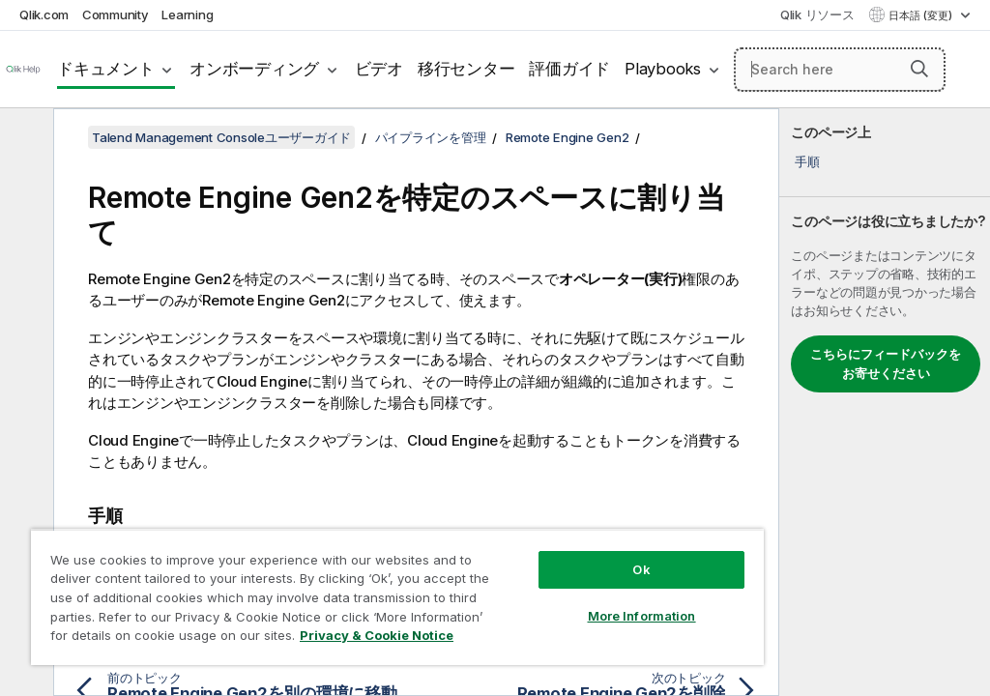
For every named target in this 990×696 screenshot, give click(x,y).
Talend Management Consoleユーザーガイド (221, 137)
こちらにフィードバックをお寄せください (885, 363)
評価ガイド (569, 68)
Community (115, 14)
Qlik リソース (817, 14)
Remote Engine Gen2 (567, 137)
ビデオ (379, 68)
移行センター (466, 68)
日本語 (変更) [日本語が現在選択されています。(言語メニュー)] (921, 15)
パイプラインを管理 (430, 137)
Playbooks (663, 68)
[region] (397, 597)
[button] (919, 68)
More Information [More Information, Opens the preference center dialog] (642, 616)
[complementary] (884, 402)
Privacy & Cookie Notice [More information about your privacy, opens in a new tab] (376, 635)
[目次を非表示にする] (24, 138)
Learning (187, 14)
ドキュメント (106, 68)
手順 (807, 161)
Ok (641, 569)
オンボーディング (254, 68)
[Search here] (840, 69)
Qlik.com (44, 14)
